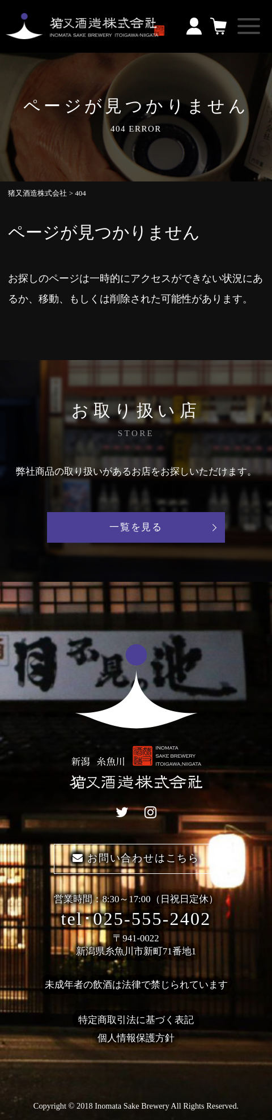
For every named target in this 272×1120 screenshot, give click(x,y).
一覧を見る (135, 527)
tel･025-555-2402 (136, 918)
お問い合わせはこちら (136, 858)
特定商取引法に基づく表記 (136, 1020)
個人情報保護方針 (136, 1038)
